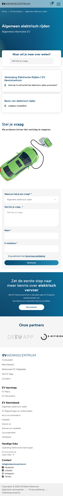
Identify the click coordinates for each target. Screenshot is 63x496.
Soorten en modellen (11, 428)
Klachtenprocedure (11, 492)
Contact (6, 378)
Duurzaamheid (8, 432)
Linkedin (7, 470)
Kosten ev (6, 424)
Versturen (31, 263)
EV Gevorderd (8, 396)
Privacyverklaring (36, 489)
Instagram (8, 473)
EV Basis (6, 391)
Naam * (7, 230)
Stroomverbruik (9, 452)
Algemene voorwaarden (13, 489)
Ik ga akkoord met (26, 256)
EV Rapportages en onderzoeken (17, 411)
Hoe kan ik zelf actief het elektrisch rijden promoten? (32, 85)
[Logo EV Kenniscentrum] (16, 3)
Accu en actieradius (11, 415)
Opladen (6, 419)
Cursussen (7, 359)
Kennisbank (31, 307)
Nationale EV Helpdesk (14, 369)
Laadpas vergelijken (17, 106)
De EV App (7, 374)
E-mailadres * (10, 243)
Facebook (8, 467)
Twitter (6, 476)
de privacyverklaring (35, 256)
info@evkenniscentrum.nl (14, 464)
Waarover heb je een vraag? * (18, 194)
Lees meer (7, 454)
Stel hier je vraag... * (13, 207)
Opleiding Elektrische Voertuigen (17, 447)
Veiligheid (6, 437)
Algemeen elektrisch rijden (14, 406)
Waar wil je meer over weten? (31, 54)
